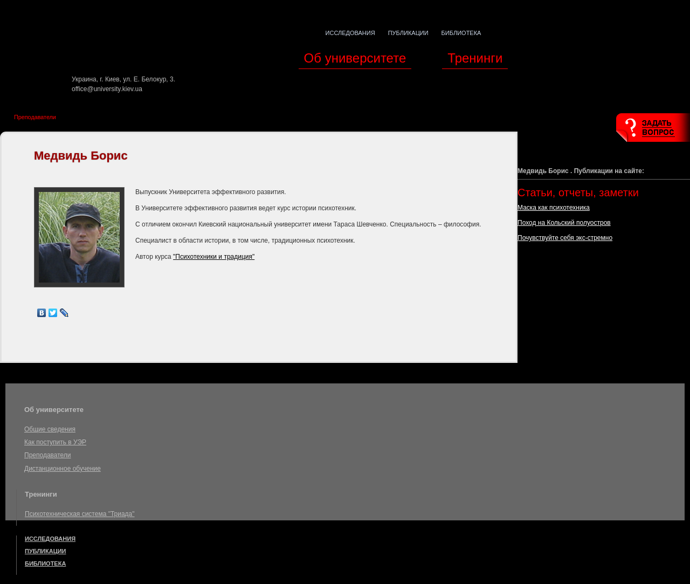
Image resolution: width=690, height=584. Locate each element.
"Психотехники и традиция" (213, 256)
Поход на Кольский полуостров (564, 222)
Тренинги (474, 58)
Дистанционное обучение (62, 468)
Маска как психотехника (554, 207)
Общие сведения (49, 429)
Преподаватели (35, 117)
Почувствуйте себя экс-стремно (565, 238)
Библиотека (461, 33)
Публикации (408, 33)
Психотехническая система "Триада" (80, 514)
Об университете (355, 58)
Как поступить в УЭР (55, 442)
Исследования (350, 33)
